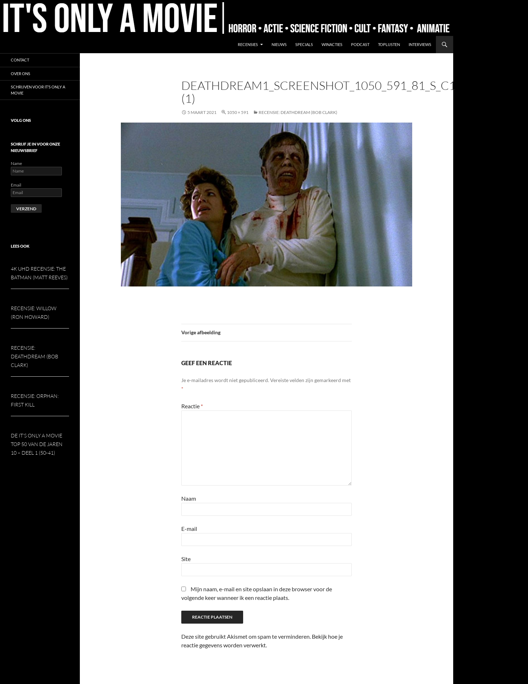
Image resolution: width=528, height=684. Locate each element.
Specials (304, 44)
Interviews (420, 44)
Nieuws (279, 44)
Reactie (192, 406)
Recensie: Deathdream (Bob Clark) (298, 112)
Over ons (20, 73)
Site (186, 558)
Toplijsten (389, 44)
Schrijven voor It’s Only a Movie (38, 89)
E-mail (189, 528)
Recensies (248, 44)
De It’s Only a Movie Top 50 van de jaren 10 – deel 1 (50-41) (37, 444)
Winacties (332, 44)
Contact (20, 60)
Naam (188, 498)
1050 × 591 (238, 112)
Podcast (360, 44)
